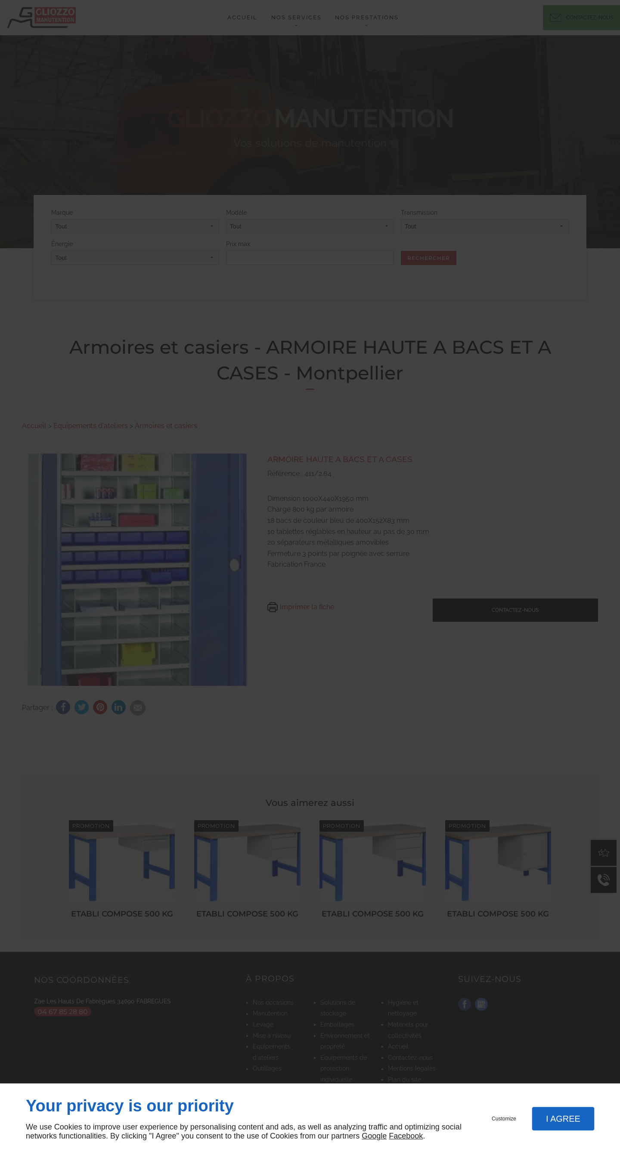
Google (374, 1136)
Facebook (406, 1136)
